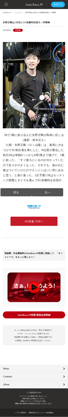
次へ (47, 192)
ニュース (18, 12)
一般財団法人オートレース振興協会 (40, 413)
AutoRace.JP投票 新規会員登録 (34, 315)
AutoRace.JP (7, 12)
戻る (16, 192)
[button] (6, 4)
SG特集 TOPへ (34, 221)
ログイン (58, 4)
